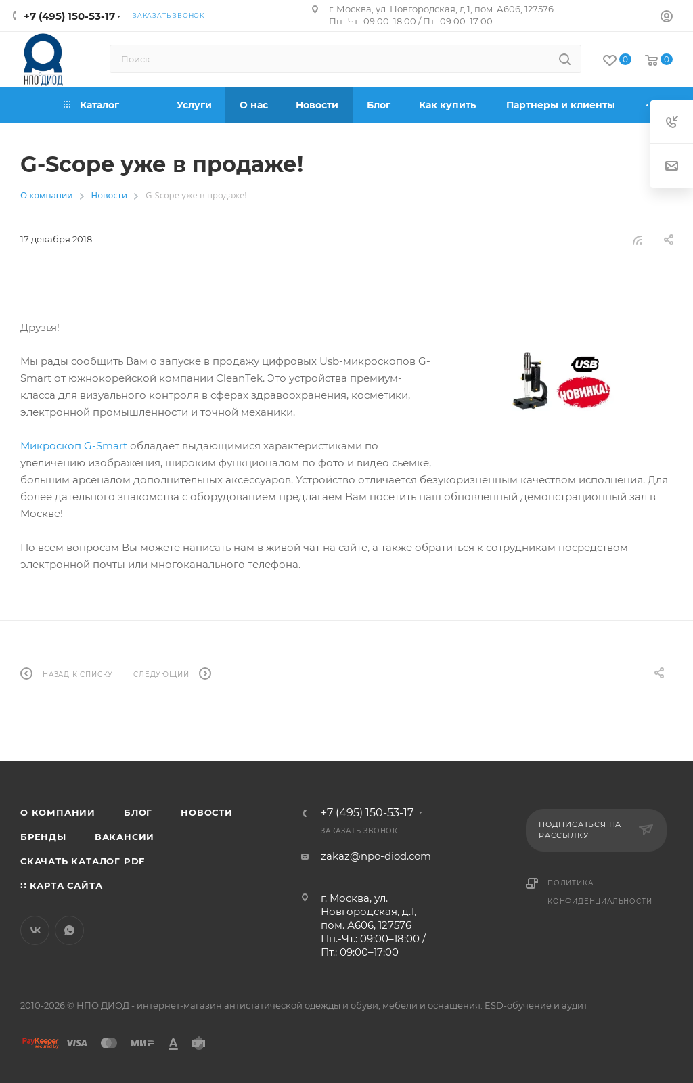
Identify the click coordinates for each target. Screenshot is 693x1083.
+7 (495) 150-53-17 (69, 15)
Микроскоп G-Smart (73, 445)
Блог (138, 812)
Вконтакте (34, 930)
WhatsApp (69, 930)
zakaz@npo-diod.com (376, 855)
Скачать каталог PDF (82, 861)
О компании (57, 812)
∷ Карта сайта (61, 885)
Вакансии (124, 836)
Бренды (43, 836)
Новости (207, 812)
